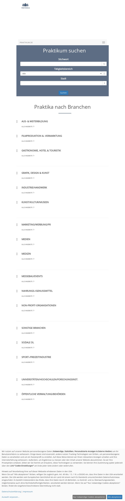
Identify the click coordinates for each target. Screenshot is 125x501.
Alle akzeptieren (115, 497)
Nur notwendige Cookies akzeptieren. (89, 497)
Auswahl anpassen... (10, 497)
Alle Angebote (27, 126)
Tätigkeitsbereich (63, 68)
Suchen (63, 93)
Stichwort (63, 59)
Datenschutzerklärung (11, 491)
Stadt (63, 78)
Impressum (28, 491)
